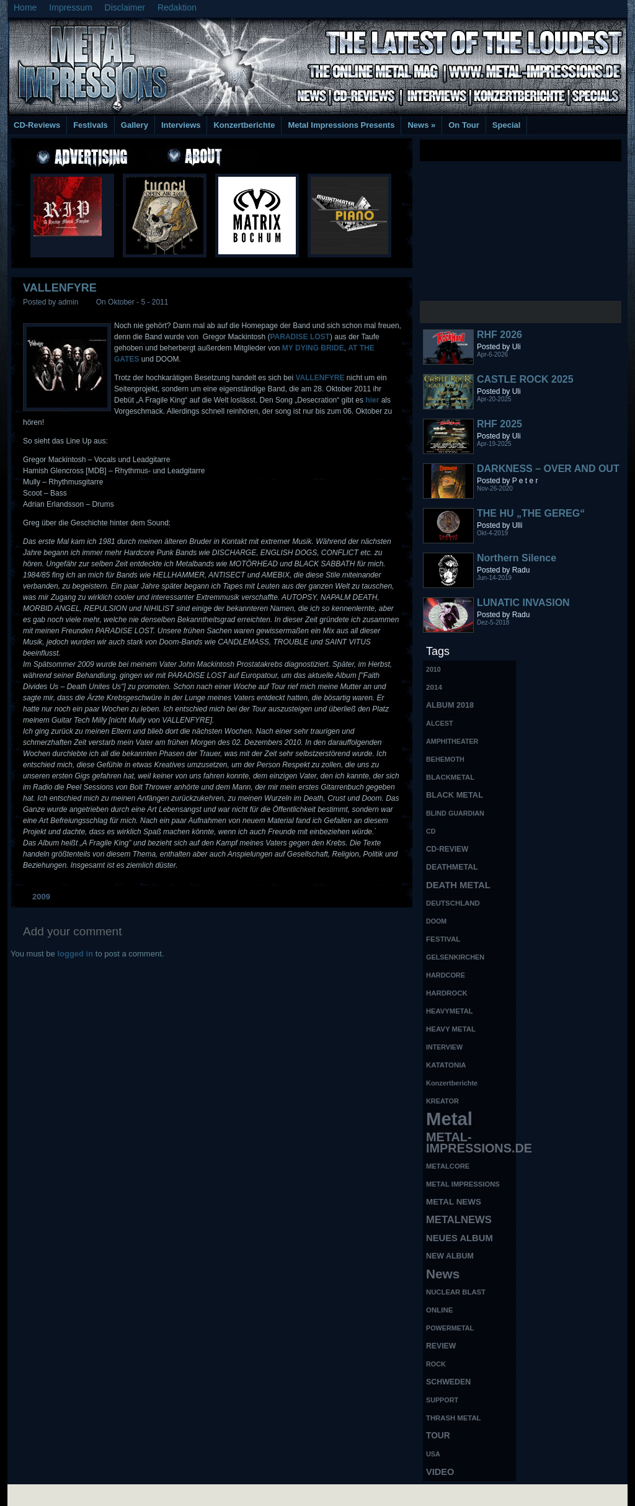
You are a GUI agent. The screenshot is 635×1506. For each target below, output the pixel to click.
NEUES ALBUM (459, 1238)
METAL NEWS (453, 1201)
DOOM (436, 921)
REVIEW (441, 1346)
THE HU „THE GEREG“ (531, 513)
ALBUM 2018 (450, 705)
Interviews (181, 125)
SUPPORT (442, 1400)
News (421, 125)
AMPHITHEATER (452, 741)
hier (373, 400)
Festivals (90, 125)
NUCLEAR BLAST (456, 1292)
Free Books (59, 1493)
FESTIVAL (443, 939)
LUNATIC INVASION (523, 602)
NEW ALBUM (450, 1256)
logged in (75, 953)
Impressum (70, 7)
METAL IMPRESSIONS (463, 1184)
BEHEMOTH (445, 759)
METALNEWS (459, 1220)
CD (430, 831)
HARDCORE (445, 975)
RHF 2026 (499, 334)
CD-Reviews (37, 125)
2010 (433, 669)
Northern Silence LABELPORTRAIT (519, 563)
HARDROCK (447, 993)
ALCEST (439, 723)
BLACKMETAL (450, 777)
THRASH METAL (453, 1418)
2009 (41, 896)
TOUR (438, 1435)
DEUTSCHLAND (453, 903)
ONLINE (439, 1310)
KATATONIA (446, 1065)
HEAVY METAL (451, 1029)
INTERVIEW (444, 1047)
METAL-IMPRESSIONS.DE (471, 1142)
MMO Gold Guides (458, 1493)
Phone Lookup (596, 1493)
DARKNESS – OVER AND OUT (548, 468)
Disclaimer (125, 7)
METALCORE (447, 1166)
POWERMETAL (450, 1328)
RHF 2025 (499, 424)
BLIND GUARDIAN (455, 813)
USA (433, 1454)
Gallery (134, 125)
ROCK (436, 1364)
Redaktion (177, 7)
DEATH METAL (458, 885)
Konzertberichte (244, 125)
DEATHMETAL (452, 867)
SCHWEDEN (448, 1382)
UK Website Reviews (530, 1493)
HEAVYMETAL (449, 1011)
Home (25, 7)
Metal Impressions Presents (341, 125)
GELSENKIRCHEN (455, 957)
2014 (434, 687)
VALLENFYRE (60, 288)
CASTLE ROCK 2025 (525, 379)
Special (506, 125)
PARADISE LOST (299, 336)
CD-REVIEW (447, 849)
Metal (449, 1119)
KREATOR (442, 1101)
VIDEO (440, 1472)
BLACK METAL (454, 795)
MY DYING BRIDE (313, 348)
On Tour (463, 125)
